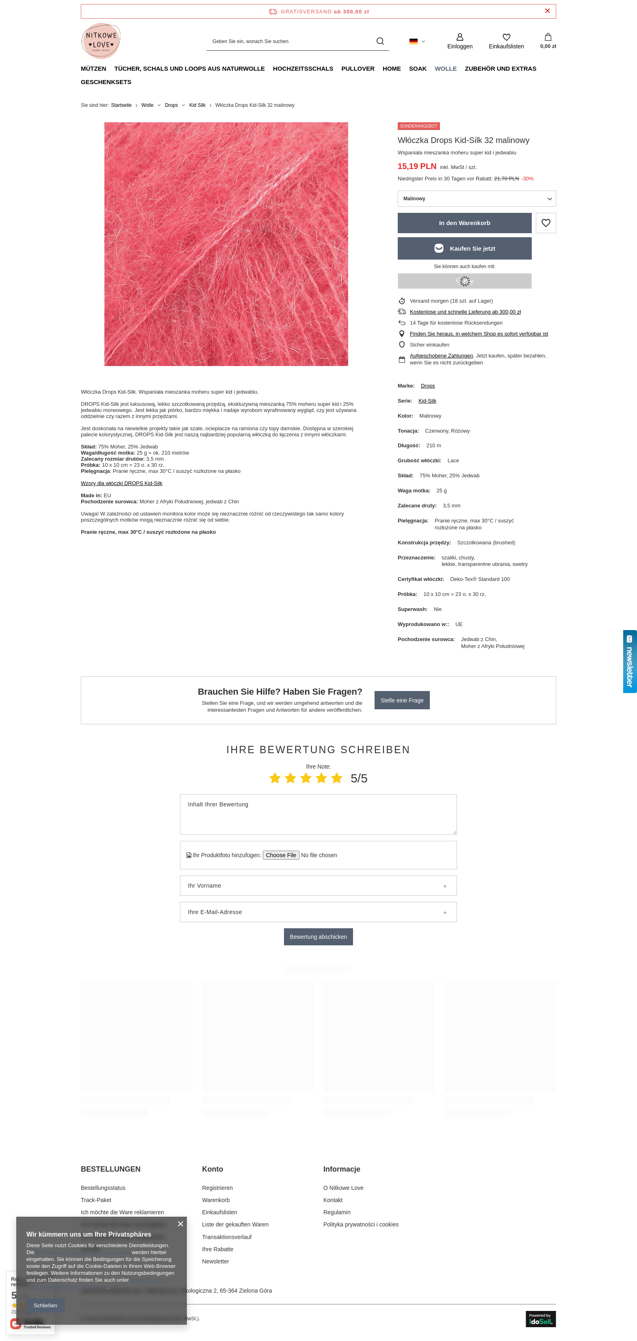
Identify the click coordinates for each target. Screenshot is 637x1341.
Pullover (358, 68)
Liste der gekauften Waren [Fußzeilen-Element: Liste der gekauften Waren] (235, 1224)
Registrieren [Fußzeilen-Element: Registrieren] (217, 1188)
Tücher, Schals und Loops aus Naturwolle (190, 68)
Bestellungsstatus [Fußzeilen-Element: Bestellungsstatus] (103, 1188)
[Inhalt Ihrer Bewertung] (318, 814)
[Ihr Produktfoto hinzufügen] (316, 855)
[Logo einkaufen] (101, 41)
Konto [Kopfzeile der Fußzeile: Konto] (212, 1169)
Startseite (121, 105)
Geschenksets (106, 81)
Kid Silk (197, 105)
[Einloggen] (459, 41)
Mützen (93, 68)
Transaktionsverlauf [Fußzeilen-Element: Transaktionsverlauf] (227, 1237)
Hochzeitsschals (303, 68)
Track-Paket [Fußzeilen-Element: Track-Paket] (96, 1200)
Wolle (446, 68)
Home (392, 68)
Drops (171, 105)
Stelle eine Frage (402, 700)
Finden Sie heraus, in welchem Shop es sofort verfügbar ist (479, 334)
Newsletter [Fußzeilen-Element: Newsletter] (215, 1261)
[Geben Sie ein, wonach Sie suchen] (297, 41)
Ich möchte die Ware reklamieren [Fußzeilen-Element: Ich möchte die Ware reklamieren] (122, 1212)
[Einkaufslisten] (506, 41)
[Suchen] (380, 41)
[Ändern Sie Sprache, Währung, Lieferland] (417, 41)
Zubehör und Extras (501, 68)
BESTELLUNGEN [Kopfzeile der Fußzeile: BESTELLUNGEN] (111, 1169)
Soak (418, 68)
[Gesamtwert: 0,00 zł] (548, 41)
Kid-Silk (427, 401)
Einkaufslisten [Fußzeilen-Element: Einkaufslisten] (219, 1212)
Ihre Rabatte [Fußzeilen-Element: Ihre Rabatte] (218, 1249)
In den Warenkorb (464, 222)
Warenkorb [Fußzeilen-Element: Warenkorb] (216, 1200)
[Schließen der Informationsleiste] (547, 11)
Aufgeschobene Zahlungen (441, 356)
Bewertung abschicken (318, 937)
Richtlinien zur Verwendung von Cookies (83, 1252)
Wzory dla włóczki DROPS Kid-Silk (121, 483)
